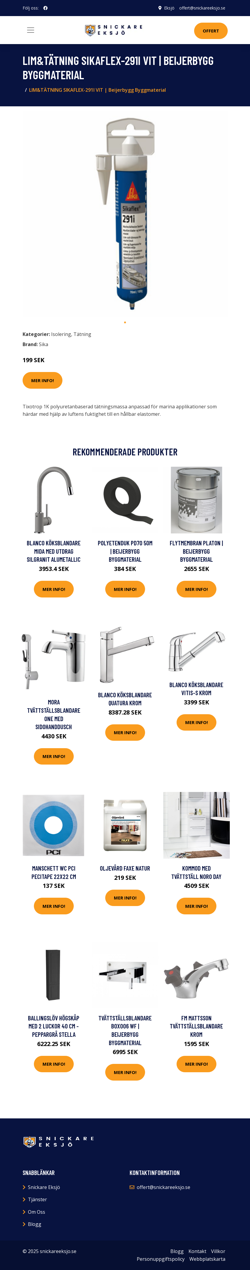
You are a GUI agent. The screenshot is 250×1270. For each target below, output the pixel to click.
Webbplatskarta (207, 1259)
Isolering (61, 334)
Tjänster (37, 1199)
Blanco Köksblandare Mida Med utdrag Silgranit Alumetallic (54, 551)
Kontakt (197, 1251)
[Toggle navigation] (31, 30)
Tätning (82, 334)
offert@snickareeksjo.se (202, 8)
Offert (211, 31)
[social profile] (45, 8)
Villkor (218, 1251)
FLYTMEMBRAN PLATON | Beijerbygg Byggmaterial (196, 551)
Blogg (34, 1224)
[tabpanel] (125, 214)
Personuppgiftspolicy (161, 1259)
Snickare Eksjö (44, 1187)
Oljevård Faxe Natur (125, 868)
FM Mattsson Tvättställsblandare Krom (196, 1026)
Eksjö (169, 8)
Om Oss (36, 1212)
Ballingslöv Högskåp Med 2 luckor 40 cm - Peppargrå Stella (53, 1026)
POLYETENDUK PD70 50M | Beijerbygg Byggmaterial (125, 551)
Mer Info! (42, 380)
